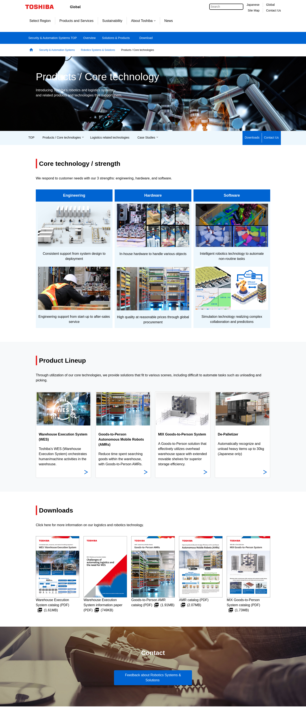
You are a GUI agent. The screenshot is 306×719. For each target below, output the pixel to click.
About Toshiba (143, 21)
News (168, 21)
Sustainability (112, 21)
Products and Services (76, 21)
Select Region (40, 21)
